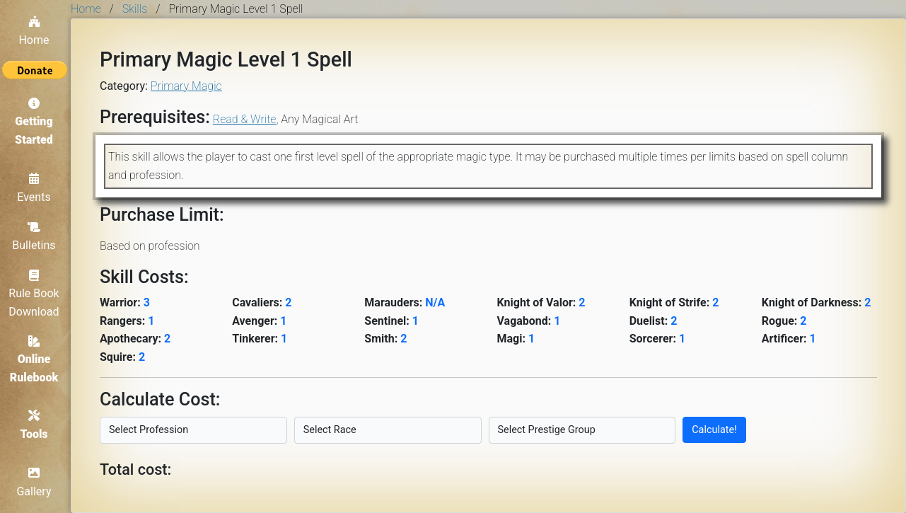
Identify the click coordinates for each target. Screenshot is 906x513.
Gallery (35, 483)
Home (35, 29)
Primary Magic (186, 86)
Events (35, 187)
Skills (134, 9)
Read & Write (245, 119)
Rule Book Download (35, 292)
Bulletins (35, 235)
